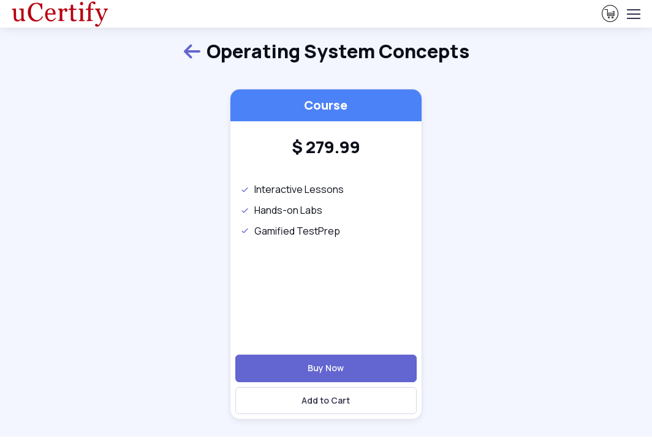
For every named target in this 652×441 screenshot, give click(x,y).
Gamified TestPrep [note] (290, 231)
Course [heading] (325, 105)
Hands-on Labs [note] (281, 210)
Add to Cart (325, 400)
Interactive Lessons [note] (292, 189)
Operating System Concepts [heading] (326, 51)
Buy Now (326, 368)
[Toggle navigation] (633, 14)
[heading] (326, 146)
